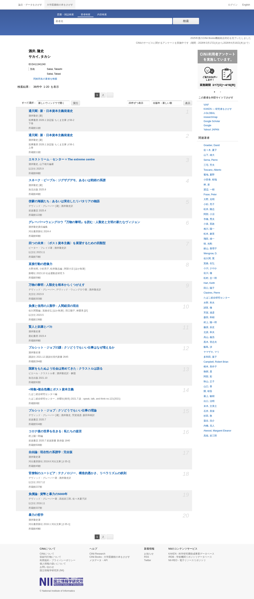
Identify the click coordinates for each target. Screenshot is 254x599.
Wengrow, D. (210, 253)
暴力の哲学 (36, 514)
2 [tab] (222, 92)
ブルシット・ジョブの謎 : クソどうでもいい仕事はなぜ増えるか (71, 347)
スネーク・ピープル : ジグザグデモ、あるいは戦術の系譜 (67, 180)
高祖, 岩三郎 (210, 435)
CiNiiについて (47, 553)
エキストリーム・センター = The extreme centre (62, 159)
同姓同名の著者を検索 (45, 78)
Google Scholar (212, 121)
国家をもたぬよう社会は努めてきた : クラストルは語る (66, 368)
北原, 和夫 (209, 332)
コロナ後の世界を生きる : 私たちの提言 (55, 431)
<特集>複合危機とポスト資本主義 (51, 389)
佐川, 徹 (208, 273)
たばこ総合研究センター (217, 297)
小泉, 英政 (209, 223)
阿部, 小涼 (209, 214)
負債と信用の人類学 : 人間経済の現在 (54, 305)
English (246, 4)
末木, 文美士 (210, 406)
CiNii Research (97, 553)
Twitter (147, 560)
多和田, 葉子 (210, 356)
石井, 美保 (209, 411)
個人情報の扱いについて (53, 563)
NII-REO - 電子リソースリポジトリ (187, 560)
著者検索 (85, 14)
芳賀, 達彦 (209, 312)
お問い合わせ (47, 567)
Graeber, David (212, 145)
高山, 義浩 (209, 337)
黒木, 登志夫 (210, 342)
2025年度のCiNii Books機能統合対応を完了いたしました (220, 38)
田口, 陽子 (209, 288)
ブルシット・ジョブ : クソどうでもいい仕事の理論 (63, 410)
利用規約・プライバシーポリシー (57, 560)
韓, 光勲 (208, 243)
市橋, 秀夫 (209, 219)
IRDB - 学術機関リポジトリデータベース (190, 557)
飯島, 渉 (208, 347)
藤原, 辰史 (209, 327)
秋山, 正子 (209, 381)
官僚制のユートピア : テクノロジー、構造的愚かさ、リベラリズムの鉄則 (77, 473)
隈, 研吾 (208, 391)
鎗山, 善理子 (210, 248)
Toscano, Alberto (212, 170)
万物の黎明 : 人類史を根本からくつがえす (57, 284)
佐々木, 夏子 (210, 150)
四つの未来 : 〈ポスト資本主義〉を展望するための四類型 (67, 243)
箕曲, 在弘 (209, 263)
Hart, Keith (209, 283)
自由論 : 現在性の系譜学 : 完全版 (50, 452)
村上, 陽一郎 (210, 322)
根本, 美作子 (210, 366)
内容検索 (102, 14)
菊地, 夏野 (209, 174)
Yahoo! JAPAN (211, 129)
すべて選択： (26, 103)
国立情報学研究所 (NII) (52, 570)
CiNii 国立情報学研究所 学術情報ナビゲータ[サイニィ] (8, 5)
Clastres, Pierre (212, 292)
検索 (186, 21)
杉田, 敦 (208, 415)
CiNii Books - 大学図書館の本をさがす (109, 557)
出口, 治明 (209, 401)
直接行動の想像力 (40, 264)
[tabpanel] (217, 69)
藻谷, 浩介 (209, 420)
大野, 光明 (209, 199)
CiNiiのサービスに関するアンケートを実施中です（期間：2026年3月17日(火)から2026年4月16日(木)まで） (193, 42)
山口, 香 (208, 386)
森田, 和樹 (209, 317)
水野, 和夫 (209, 302)
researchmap (210, 117)
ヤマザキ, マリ (211, 352)
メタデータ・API (98, 560)
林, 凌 (207, 184)
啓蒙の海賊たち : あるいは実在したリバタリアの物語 (64, 201)
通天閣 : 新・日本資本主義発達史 (51, 111)
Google (207, 125)
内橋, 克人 (209, 425)
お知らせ (149, 553)
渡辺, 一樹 (209, 189)
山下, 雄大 (209, 155)
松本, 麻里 (209, 233)
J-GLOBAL (209, 113)
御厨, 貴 (208, 371)
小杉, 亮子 (209, 204)
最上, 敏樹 (209, 396)
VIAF (206, 104)
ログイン (233, 4)
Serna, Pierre (211, 160)
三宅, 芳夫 (209, 165)
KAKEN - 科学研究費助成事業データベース (191, 553)
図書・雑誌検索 (65, 14)
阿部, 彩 (208, 376)
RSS (146, 557)
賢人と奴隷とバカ (40, 326)
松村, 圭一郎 (210, 278)
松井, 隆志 (209, 209)
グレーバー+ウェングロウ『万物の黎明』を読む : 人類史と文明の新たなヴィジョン (84, 222)
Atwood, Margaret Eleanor (217, 430)
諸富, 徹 (208, 307)
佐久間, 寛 (209, 258)
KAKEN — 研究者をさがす (218, 109)
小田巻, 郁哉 (210, 179)
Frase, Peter (210, 194)
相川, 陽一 (209, 228)
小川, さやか (210, 268)
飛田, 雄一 (209, 238)
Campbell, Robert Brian (216, 361)
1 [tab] (216, 92)
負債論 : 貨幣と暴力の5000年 (48, 494)
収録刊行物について (50, 557)
